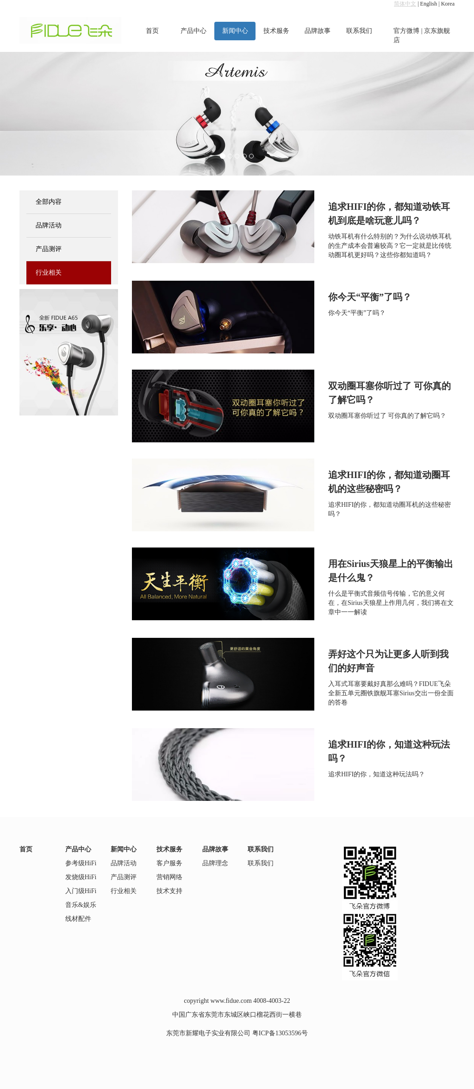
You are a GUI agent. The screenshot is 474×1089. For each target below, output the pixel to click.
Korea (448, 3)
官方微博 (406, 30)
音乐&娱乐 (80, 904)
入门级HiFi (81, 891)
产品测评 (49, 248)
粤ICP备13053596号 (280, 1033)
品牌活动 (49, 225)
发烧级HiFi (81, 877)
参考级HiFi (81, 863)
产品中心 (193, 30)
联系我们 (359, 30)
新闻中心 (235, 30)
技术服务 (276, 30)
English (428, 3)
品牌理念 (215, 863)
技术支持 (169, 891)
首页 (152, 30)
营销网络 (169, 877)
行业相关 (49, 272)
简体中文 (405, 3)
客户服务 (169, 863)
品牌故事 (318, 30)
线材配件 (78, 918)
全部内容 (49, 201)
